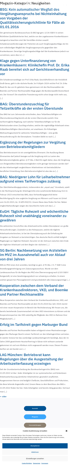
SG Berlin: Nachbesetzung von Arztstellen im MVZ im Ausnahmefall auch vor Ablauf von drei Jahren (33, 254)
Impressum (44, 463)
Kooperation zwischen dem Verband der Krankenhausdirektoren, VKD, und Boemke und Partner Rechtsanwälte (34, 290)
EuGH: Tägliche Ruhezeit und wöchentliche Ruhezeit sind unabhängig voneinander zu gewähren (34, 215)
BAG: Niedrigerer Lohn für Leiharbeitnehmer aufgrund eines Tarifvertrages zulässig (35, 179)
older (3, 396)
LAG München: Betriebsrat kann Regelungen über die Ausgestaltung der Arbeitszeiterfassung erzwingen (31, 359)
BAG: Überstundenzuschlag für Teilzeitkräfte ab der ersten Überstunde (31, 106)
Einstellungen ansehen (35, 458)
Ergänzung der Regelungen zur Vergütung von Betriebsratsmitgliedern (33, 144)
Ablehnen (35, 452)
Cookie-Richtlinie (27, 463)
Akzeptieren (35, 446)
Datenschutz (36, 463)
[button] (66, 431)
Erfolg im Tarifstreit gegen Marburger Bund (34, 324)
